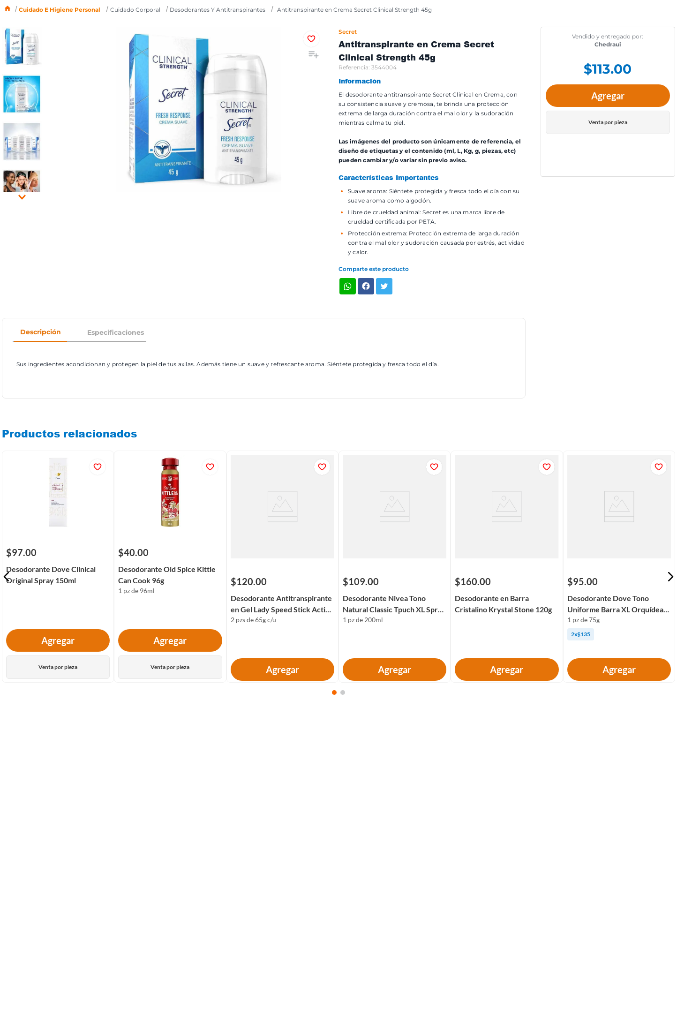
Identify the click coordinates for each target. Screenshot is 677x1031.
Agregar (607, 95)
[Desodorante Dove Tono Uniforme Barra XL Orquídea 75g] (619, 581)
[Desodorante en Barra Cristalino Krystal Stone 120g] (506, 581)
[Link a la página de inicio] (7, 9)
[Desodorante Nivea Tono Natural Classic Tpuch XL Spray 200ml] (394, 581)
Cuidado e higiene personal (59, 9)
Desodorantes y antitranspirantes (217, 9)
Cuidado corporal (135, 9)
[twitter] (384, 287)
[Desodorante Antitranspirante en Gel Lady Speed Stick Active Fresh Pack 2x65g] (282, 581)
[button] (6, 576)
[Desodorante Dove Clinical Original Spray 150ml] (57, 567)
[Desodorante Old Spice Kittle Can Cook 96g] (170, 567)
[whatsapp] (347, 287)
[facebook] (366, 287)
